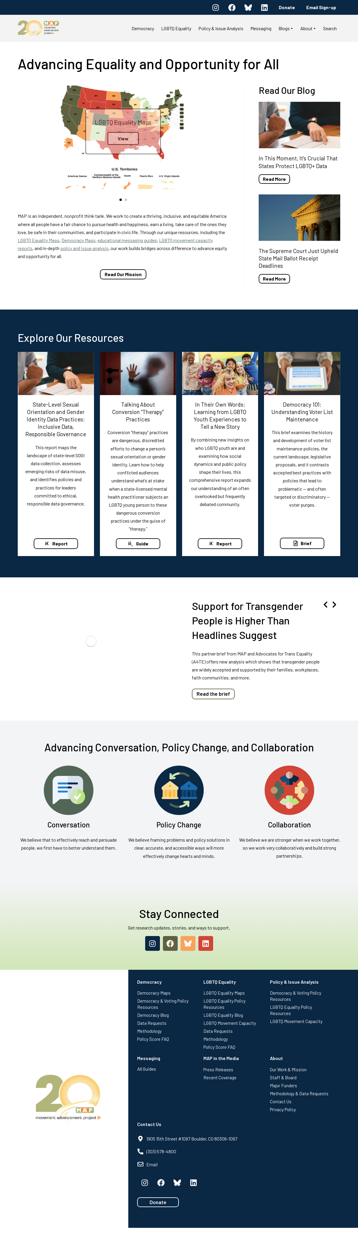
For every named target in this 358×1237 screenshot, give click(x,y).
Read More (274, 179)
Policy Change (178, 833)
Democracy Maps (78, 240)
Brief (302, 545)
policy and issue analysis (84, 248)
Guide (138, 545)
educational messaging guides (127, 240)
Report (56, 545)
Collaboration (289, 833)
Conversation (68, 833)
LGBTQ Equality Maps (38, 240)
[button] (120, 200)
